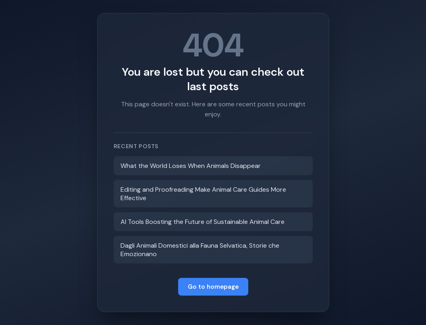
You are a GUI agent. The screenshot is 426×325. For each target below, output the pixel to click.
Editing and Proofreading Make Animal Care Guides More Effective (203, 193)
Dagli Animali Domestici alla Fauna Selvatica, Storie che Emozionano (200, 249)
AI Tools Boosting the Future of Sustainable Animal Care (203, 221)
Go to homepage (213, 287)
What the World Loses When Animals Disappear (191, 165)
